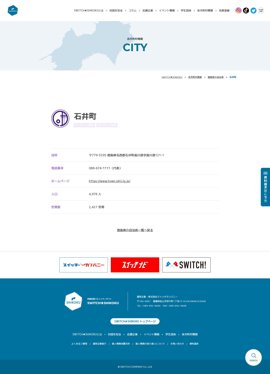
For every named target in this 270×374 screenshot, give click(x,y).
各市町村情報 (205, 10)
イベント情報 (167, 10)
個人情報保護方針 (121, 343)
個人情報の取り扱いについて (150, 343)
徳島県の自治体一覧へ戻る (135, 230)
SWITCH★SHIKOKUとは (89, 10)
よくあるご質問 (79, 343)
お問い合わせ (177, 343)
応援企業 (147, 10)
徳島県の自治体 (216, 77)
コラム (132, 10)
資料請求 (194, 343)
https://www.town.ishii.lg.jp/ (109, 181)
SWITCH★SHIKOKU (172, 77)
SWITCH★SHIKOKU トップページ (135, 321)
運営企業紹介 (99, 343)
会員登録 (224, 10)
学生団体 (186, 10)
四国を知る (116, 10)
